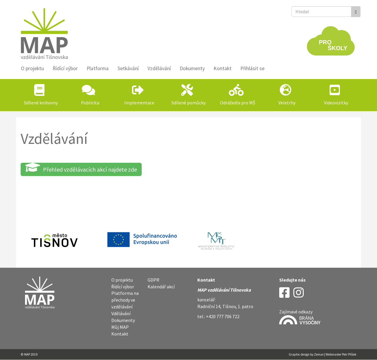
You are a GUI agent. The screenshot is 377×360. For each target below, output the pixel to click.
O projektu (32, 68)
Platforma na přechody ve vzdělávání (125, 300)
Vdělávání (120, 313)
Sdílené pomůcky (188, 103)
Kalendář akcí (161, 287)
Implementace (139, 103)
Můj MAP (120, 327)
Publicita (90, 103)
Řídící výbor (65, 68)
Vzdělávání (159, 68)
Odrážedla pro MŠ (237, 103)
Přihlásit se (252, 68)
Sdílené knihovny (41, 103)
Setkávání (128, 68)
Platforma (98, 68)
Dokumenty (192, 68)
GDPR (153, 280)
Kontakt (223, 68)
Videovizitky (336, 103)
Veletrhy (286, 103)
